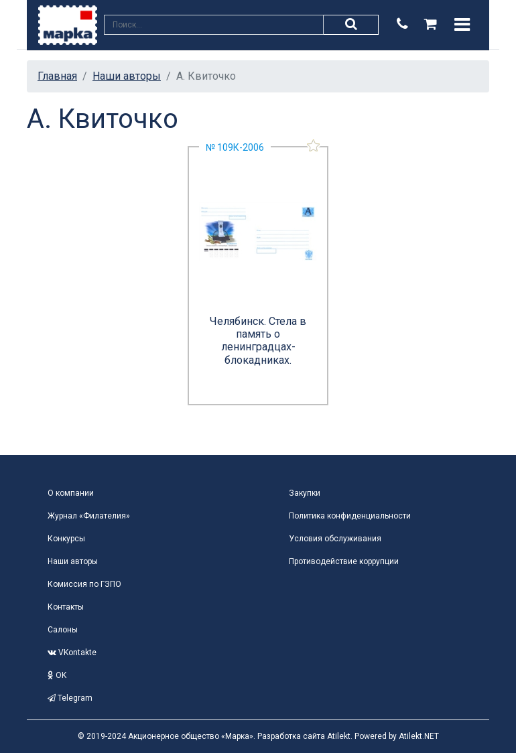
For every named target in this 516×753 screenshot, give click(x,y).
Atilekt (338, 736)
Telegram (70, 698)
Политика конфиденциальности (350, 516)
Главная (57, 76)
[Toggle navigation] (462, 25)
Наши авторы (126, 76)
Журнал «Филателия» (89, 516)
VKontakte (72, 652)
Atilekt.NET (419, 736)
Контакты (66, 607)
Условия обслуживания (335, 538)
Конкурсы (66, 538)
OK (57, 675)
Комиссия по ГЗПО (84, 584)
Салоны (63, 629)
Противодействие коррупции (344, 561)
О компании (71, 493)
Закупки (304, 493)
